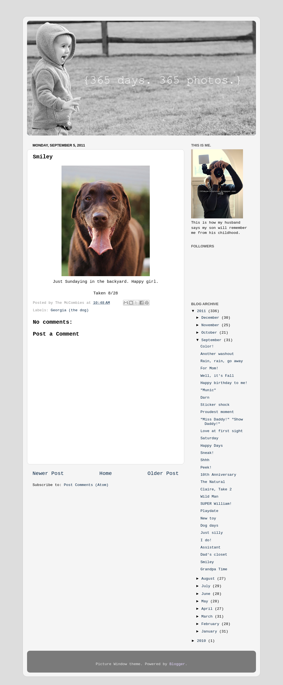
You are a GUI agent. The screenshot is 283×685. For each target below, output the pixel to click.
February (211, 624)
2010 (202, 641)
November (211, 325)
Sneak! (207, 453)
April (208, 609)
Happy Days (212, 446)
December (211, 318)
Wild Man (209, 497)
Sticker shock (215, 405)
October (210, 333)
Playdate (209, 511)
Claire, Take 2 (216, 489)
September (212, 340)
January (210, 631)
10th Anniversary (218, 475)
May (205, 601)
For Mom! (209, 368)
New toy (208, 518)
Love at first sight (222, 431)
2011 (202, 311)
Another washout (217, 354)
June (207, 594)
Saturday (209, 438)
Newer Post (48, 473)
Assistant (211, 547)
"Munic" (208, 390)
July (207, 586)
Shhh (205, 460)
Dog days (209, 526)
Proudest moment (217, 412)
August (209, 579)
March (208, 617)
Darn (205, 398)
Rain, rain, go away (222, 361)
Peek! (206, 468)
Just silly (212, 533)
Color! (207, 346)
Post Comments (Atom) (86, 485)
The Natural (213, 482)
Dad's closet (214, 555)
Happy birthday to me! (224, 383)
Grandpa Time (214, 569)
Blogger (177, 664)
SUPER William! (216, 504)
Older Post (163, 473)
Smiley (207, 562)
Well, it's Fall (217, 376)
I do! (206, 540)
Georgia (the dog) (70, 310)
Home (105, 473)
